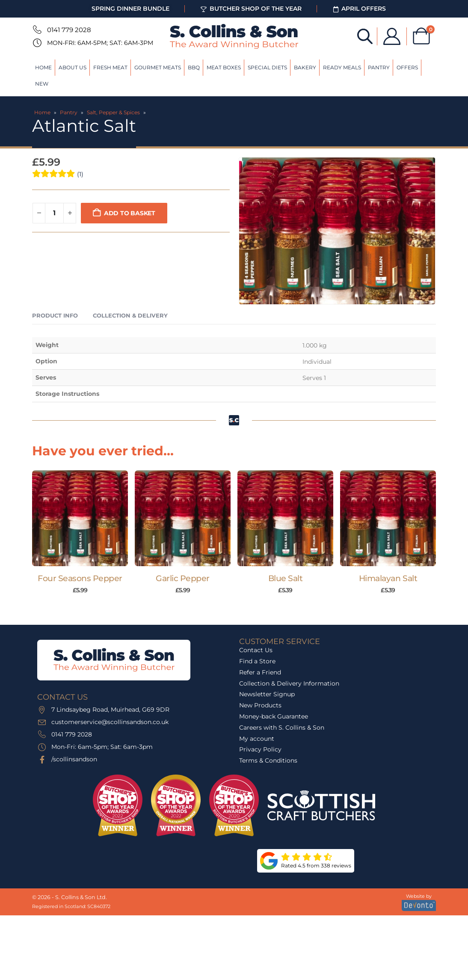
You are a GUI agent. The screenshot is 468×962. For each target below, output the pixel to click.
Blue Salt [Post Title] (285, 578)
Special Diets (267, 67)
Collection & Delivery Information (289, 683)
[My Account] (392, 36)
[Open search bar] (365, 36)
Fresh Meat (110, 67)
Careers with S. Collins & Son (281, 727)
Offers (407, 67)
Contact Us (256, 650)
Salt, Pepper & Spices (113, 112)
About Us (72, 67)
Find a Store (257, 661)
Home (43, 67)
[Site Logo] (234, 36)
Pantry (379, 67)
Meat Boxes (224, 67)
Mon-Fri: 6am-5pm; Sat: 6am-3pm (100, 43)
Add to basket (129, 213)
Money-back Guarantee (273, 716)
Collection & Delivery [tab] (130, 315)
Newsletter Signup (267, 694)
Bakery (305, 67)
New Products (260, 705)
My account (256, 738)
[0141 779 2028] (36, 29)
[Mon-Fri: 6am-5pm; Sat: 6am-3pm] (36, 43)
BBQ (194, 67)
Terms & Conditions (268, 760)
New (41, 83)
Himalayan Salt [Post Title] (388, 578)
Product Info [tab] (55, 315)
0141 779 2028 (69, 30)
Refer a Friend (260, 672)
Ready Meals (342, 67)
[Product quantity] (54, 213)
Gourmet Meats (157, 67)
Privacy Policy (260, 749)
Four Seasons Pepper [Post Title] (80, 578)
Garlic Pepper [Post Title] (183, 578)
